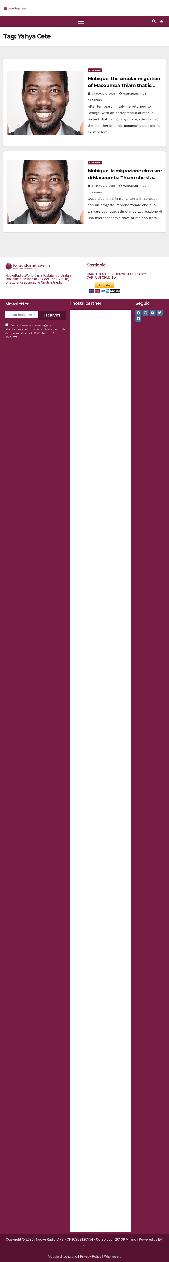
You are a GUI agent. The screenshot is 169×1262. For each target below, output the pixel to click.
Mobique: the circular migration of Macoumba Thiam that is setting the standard (124, 85)
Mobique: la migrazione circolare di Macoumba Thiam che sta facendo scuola (125, 177)
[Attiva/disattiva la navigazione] (81, 21)
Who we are (113, 1257)
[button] (15, 8)
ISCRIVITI (52, 315)
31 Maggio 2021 (104, 93)
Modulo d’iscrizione (62, 1257)
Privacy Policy (90, 1257)
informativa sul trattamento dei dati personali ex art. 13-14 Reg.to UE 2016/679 (35, 333)
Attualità (95, 70)
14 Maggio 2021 (104, 185)
